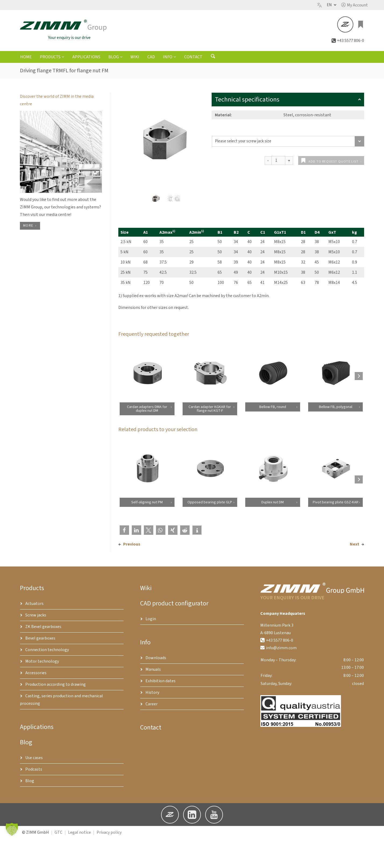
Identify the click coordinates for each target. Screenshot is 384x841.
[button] (354, 5)
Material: (223, 117)
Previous (131, 547)
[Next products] (359, 378)
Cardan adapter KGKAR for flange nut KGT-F (210, 411)
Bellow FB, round (272, 409)
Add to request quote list (333, 164)
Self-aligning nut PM (147, 504)
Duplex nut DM (272, 504)
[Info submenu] (174, 59)
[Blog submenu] (121, 59)
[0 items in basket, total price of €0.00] (361, 26)
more (28, 228)
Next (354, 547)
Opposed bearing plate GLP (209, 504)
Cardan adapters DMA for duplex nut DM (147, 411)
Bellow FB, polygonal (335, 409)
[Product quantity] (278, 162)
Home (26, 59)
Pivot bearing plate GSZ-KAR (335, 504)
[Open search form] (213, 60)
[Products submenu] (63, 59)
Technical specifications (288, 102)
